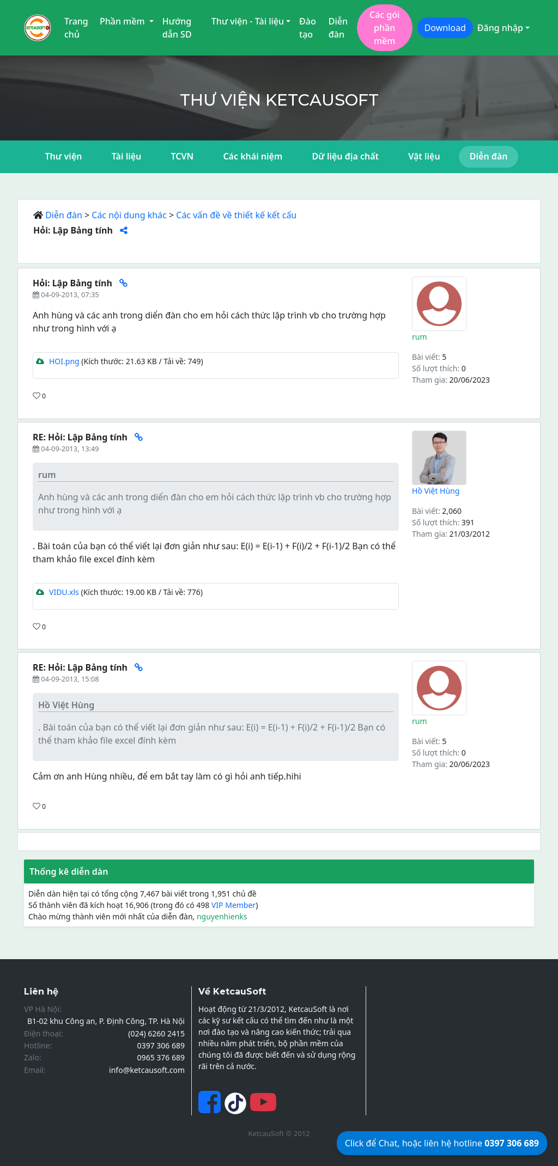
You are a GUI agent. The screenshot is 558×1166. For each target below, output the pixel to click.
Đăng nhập (500, 28)
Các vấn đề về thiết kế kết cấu (236, 215)
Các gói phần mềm (384, 28)
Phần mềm (123, 21)
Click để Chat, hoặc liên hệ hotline (442, 1143)
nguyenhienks (222, 916)
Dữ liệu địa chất (345, 156)
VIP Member (233, 905)
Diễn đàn (338, 27)
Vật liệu (424, 156)
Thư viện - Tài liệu (247, 21)
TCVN (182, 156)
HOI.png (58, 361)
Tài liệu (127, 156)
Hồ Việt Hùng (435, 491)
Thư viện (63, 156)
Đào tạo (307, 27)
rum (419, 337)
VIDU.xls (57, 592)
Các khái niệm (252, 156)
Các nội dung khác (129, 215)
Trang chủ (76, 27)
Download (445, 28)
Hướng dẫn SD (177, 27)
